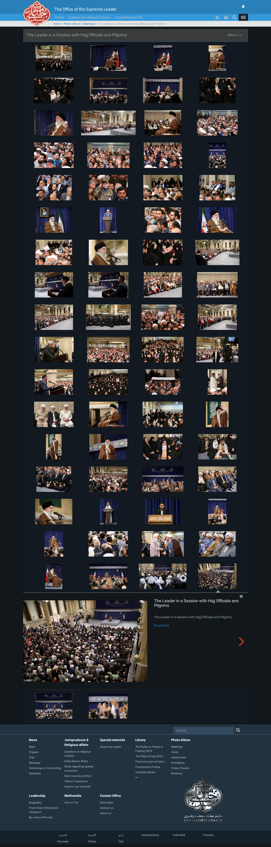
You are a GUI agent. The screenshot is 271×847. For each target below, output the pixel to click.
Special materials (112, 740)
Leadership (37, 795)
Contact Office (110, 795)
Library (140, 740)
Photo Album (72, 23)
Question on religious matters (89, 17)
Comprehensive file (128, 17)
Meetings (89, 23)
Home (59, 17)
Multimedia (72, 795)
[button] (243, 17)
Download (161, 625)
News (33, 740)
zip (240, 35)
